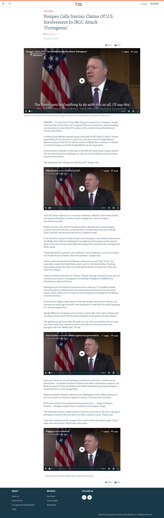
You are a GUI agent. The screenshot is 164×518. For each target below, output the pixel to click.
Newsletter (154, 4)
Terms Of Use (17, 501)
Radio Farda (50, 34)
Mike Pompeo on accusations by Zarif (63, 171)
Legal (14, 509)
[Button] (108, 45)
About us (15, 496)
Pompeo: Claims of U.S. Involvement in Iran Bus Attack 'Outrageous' (56, 52)
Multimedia (51, 505)
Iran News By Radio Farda (58, 174)
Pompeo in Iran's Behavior (57, 431)
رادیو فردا (144, 4)
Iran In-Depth (52, 501)
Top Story (48, 11)
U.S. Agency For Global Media (23, 505)
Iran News (51, 496)
